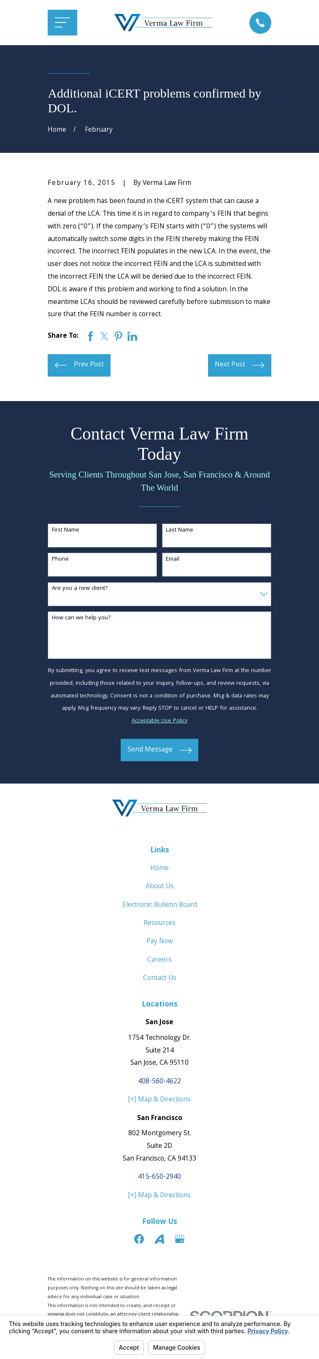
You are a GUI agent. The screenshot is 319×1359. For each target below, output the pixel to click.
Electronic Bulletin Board (159, 905)
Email (172, 559)
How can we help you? (81, 618)
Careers (159, 960)
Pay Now (159, 941)
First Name (65, 530)
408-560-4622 (159, 1082)
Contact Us (159, 978)
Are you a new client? (80, 588)
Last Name (179, 530)
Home (159, 868)
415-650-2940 (159, 1177)
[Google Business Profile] (179, 1239)
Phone (60, 559)
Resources (159, 923)
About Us (160, 886)
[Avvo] (159, 1239)
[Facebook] (139, 1239)
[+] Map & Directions (159, 1100)
